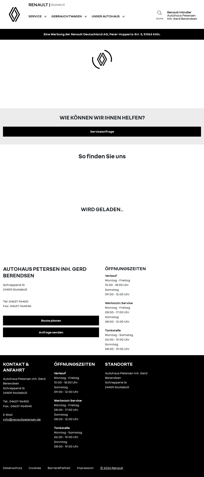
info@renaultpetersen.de (22, 419)
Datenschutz (12, 468)
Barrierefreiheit (59, 468)
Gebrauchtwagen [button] (66, 16)
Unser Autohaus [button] (106, 16)
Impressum (85, 468)
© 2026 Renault (111, 468)
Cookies (35, 468)
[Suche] (159, 14)
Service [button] (35, 16)
